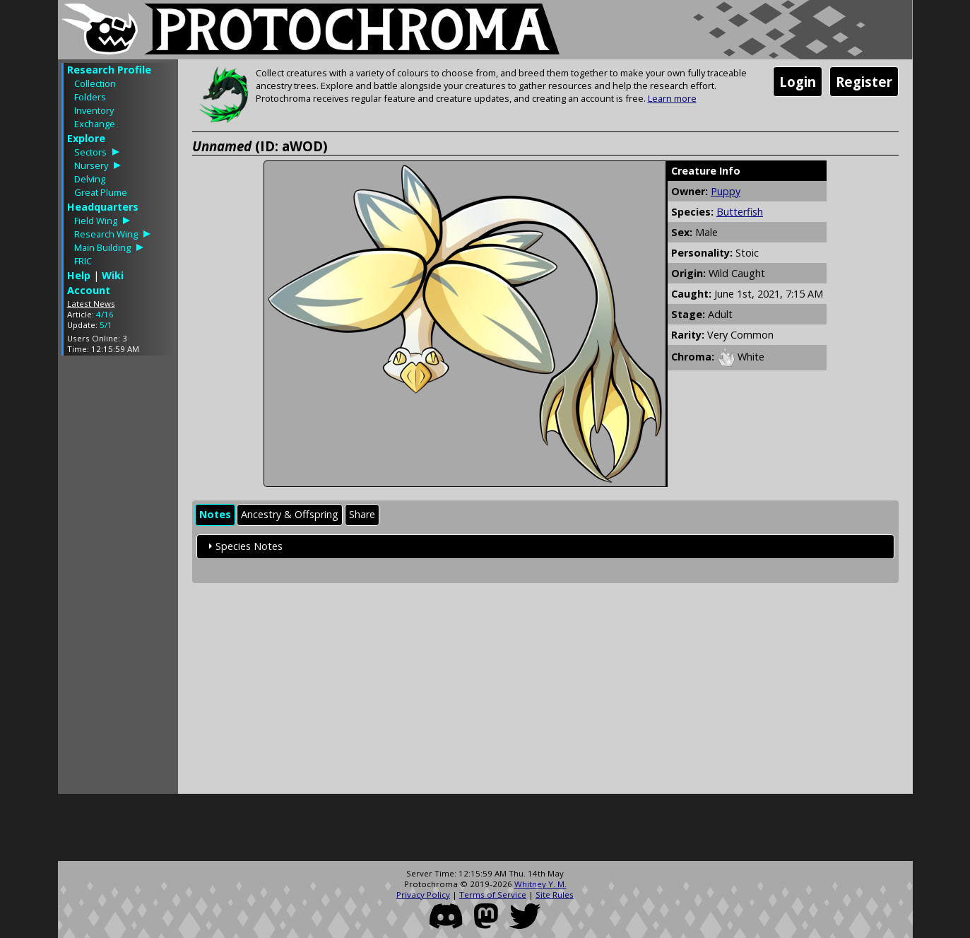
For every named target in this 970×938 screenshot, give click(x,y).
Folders (90, 96)
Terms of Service (492, 894)
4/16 (105, 314)
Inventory (94, 110)
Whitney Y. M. (540, 884)
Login (797, 81)
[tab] (215, 515)
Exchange (94, 123)
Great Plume (100, 192)
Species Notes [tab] (243, 546)
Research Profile (109, 69)
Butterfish (739, 211)
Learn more (672, 98)
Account (88, 290)
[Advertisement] (118, 578)
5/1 (106, 324)
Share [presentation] (362, 514)
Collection (95, 83)
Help (78, 275)
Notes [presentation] (215, 514)
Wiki (113, 275)
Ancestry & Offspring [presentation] (289, 514)
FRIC (83, 260)
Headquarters (102, 206)
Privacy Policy (423, 894)
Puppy (725, 191)
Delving (89, 178)
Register (864, 81)
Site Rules (555, 894)
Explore (86, 138)
